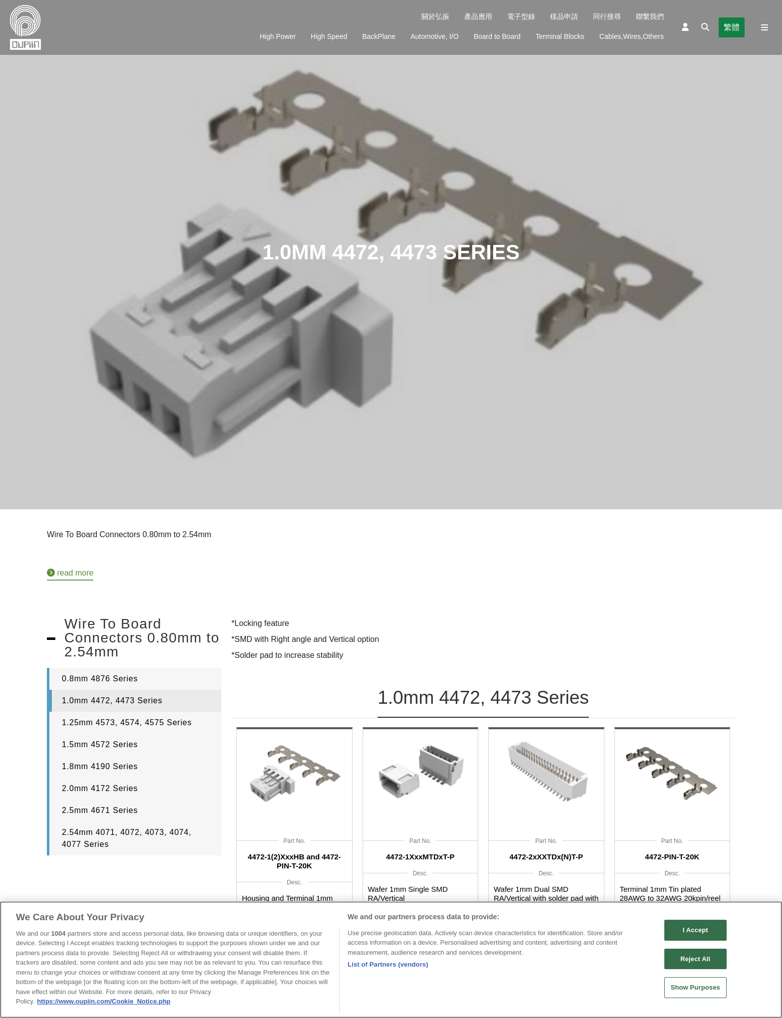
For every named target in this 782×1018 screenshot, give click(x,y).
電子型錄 (521, 16)
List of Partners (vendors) (388, 968)
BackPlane (378, 36)
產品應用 (478, 16)
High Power (278, 36)
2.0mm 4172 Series (100, 788)
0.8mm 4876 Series (100, 678)
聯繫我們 (650, 16)
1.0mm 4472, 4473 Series (112, 700)
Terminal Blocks (560, 36)
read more (70, 573)
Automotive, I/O (434, 36)
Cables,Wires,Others (631, 36)
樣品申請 (564, 16)
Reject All (695, 962)
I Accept (695, 933)
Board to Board (497, 36)
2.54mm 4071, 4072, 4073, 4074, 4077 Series (127, 838)
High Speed (329, 36)
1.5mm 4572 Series (100, 744)
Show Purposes (695, 990)
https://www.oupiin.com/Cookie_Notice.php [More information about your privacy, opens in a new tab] (103, 1005)
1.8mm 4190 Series (100, 766)
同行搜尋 (607, 16)
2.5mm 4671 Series (100, 810)
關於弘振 (435, 16)
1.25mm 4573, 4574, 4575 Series (127, 722)
